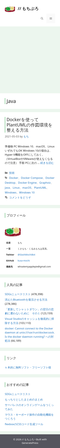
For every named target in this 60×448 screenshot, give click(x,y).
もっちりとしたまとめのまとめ (24, 399)
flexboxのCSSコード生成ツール (24, 424)
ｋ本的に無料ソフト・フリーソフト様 (28, 367)
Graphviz (45, 182)
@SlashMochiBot (26, 254)
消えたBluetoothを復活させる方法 (26, 299)
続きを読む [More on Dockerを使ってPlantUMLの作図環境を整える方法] (47, 163)
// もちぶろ (28, 8)
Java (7, 187)
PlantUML (40, 187)
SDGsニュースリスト (18, 294)
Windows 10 (27, 192)
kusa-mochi (24, 260)
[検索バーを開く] (42, 18)
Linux (16, 187)
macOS (26, 187)
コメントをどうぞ (20, 197)
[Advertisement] (30, 58)
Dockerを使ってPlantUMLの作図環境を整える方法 (29, 124)
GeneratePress (30, 442)
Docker (13, 178)
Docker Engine (27, 182)
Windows (10, 192)
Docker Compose (32, 178)
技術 (12, 173)
